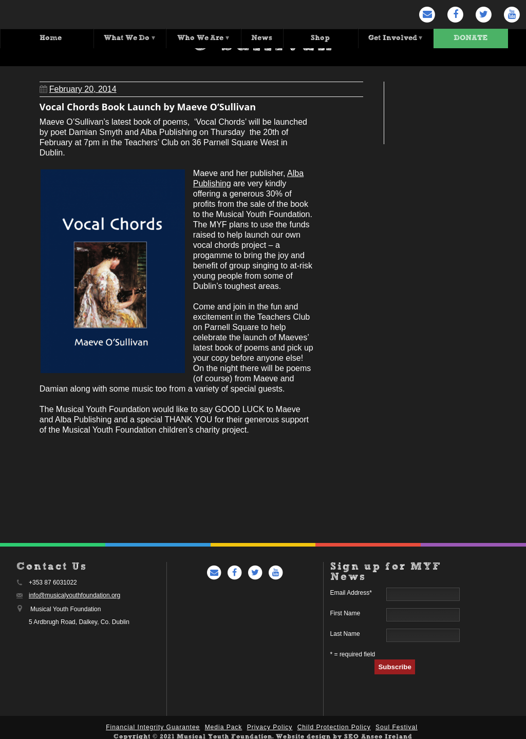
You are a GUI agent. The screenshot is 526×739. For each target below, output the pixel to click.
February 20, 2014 (78, 86)
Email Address (351, 590)
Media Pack (223, 724)
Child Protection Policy (334, 724)
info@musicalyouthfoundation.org (74, 592)
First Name (345, 610)
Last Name (345, 631)
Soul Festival (396, 724)
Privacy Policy (270, 724)
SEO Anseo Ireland (378, 734)
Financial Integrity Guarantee (153, 724)
